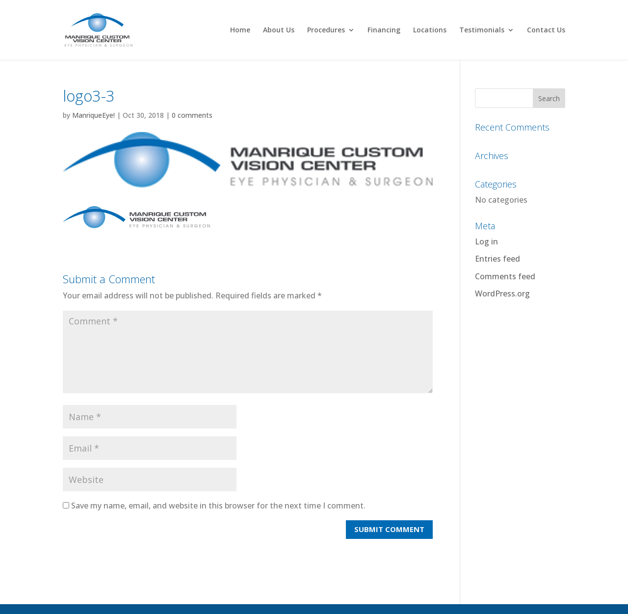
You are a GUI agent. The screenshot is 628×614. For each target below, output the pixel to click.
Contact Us (546, 30)
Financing (383, 30)
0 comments (192, 115)
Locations (429, 30)
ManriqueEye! (93, 115)
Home (240, 30)
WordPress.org (502, 293)
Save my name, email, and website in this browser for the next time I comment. (218, 505)
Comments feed (505, 276)
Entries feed (497, 258)
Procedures (326, 30)
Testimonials (481, 30)
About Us (278, 30)
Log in (486, 241)
